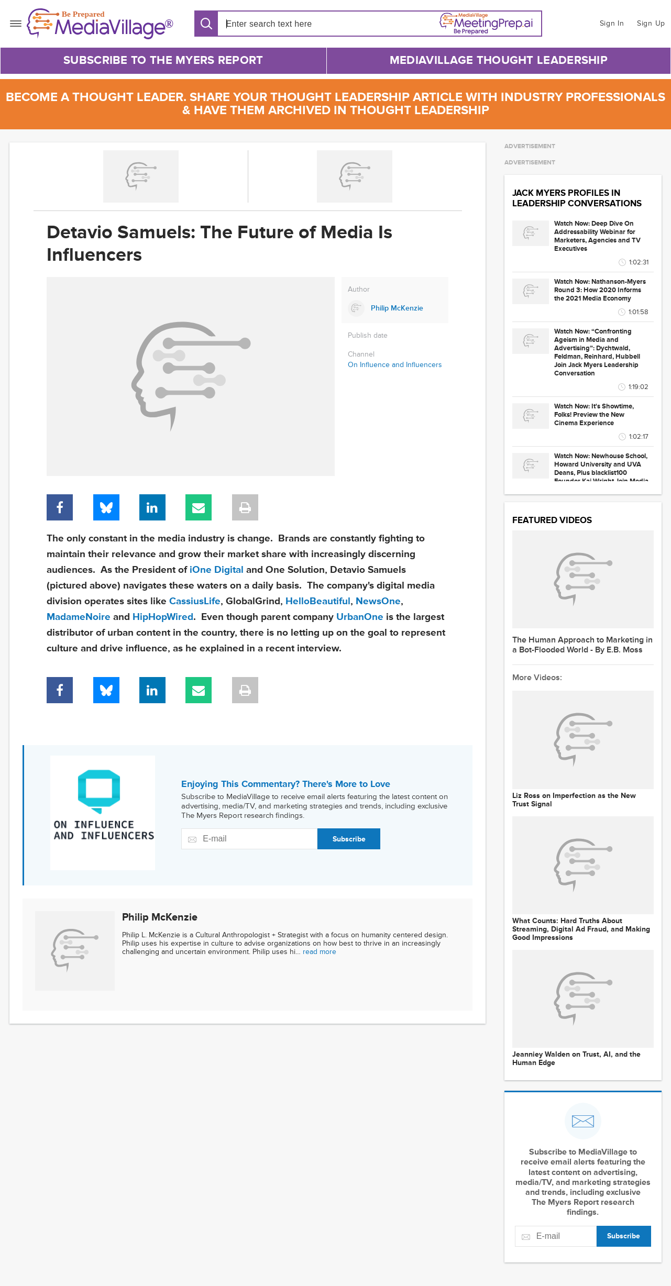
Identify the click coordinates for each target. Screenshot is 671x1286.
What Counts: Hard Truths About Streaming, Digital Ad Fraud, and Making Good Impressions (581, 929)
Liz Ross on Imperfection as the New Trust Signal (574, 800)
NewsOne (378, 601)
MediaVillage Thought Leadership (499, 60)
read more (319, 951)
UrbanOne (359, 617)
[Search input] (286, 24)
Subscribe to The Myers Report (163, 60)
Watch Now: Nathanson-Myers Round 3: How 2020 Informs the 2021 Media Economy (600, 290)
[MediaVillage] (100, 23)
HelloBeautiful (317, 601)
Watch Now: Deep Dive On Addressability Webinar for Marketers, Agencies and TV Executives (597, 236)
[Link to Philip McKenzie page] (395, 308)
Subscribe (349, 839)
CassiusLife (195, 601)
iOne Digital (217, 570)
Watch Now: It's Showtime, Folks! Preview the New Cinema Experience (594, 414)
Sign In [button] (612, 23)
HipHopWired (163, 617)
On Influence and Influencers (395, 364)
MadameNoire (79, 617)
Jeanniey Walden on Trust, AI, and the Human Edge (576, 1058)
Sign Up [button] (651, 23)
